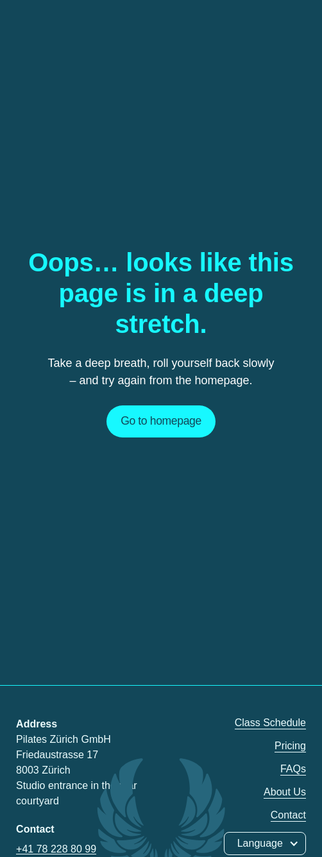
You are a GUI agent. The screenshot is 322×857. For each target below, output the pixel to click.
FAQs (293, 768)
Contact (288, 815)
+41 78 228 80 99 (56, 849)
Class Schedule (270, 722)
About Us (285, 791)
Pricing (290, 745)
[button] (265, 843)
